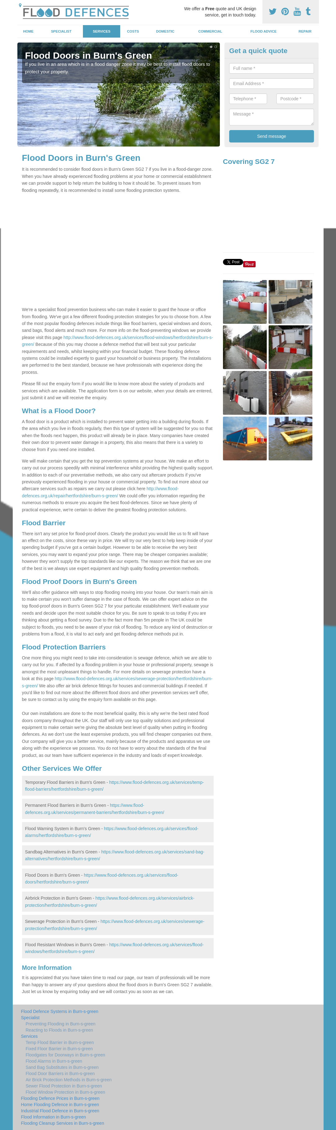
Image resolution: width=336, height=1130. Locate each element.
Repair (305, 31)
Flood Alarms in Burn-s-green (54, 1061)
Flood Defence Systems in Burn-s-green (59, 1011)
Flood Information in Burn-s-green (53, 1116)
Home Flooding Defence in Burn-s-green (60, 1104)
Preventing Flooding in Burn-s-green (61, 1023)
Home (28, 31)
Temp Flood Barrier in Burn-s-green (60, 1042)
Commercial (210, 31)
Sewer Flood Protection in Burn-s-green (64, 1085)
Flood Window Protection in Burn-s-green (65, 1092)
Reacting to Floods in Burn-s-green (59, 1030)
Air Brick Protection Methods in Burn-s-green (69, 1079)
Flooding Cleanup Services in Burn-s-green (62, 1123)
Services (101, 31)
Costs (133, 31)
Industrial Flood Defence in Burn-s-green (60, 1110)
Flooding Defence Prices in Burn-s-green (60, 1098)
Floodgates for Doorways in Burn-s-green (65, 1054)
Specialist (61, 31)
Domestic (165, 31)
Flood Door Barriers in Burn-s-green (60, 1073)
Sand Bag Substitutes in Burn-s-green (62, 1067)
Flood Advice (264, 31)
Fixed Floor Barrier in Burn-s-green (59, 1048)
